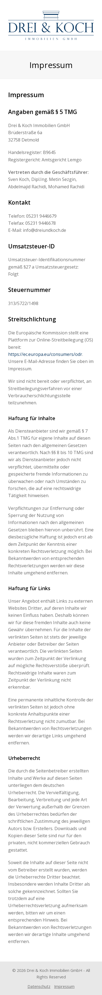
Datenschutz (38, 986)
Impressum (64, 986)
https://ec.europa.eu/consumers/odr (45, 354)
